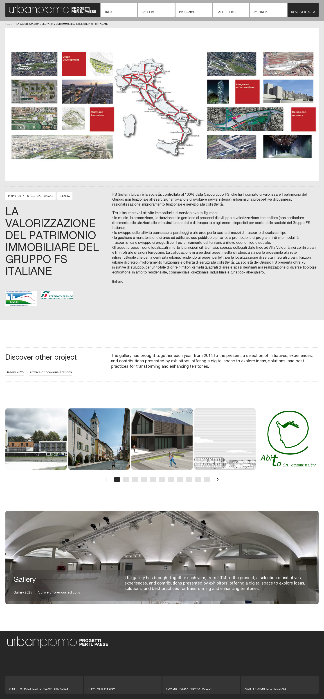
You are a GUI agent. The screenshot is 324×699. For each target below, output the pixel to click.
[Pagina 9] (189, 479)
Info (108, 11)
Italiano (117, 281)
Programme (187, 11)
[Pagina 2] (126, 479)
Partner (260, 11)
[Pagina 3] (135, 479)
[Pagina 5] (153, 479)
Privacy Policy (200, 688)
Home (8, 23)
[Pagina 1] (117, 479)
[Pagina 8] (180, 479)
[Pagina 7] (171, 479)
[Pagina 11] (207, 479)
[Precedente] (106, 479)
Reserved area (303, 11)
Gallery (148, 11)
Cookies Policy (177, 688)
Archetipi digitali (271, 688)
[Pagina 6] (162, 479)
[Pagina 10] (198, 479)
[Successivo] (217, 479)
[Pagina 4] (144, 479)
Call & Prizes (228, 11)
